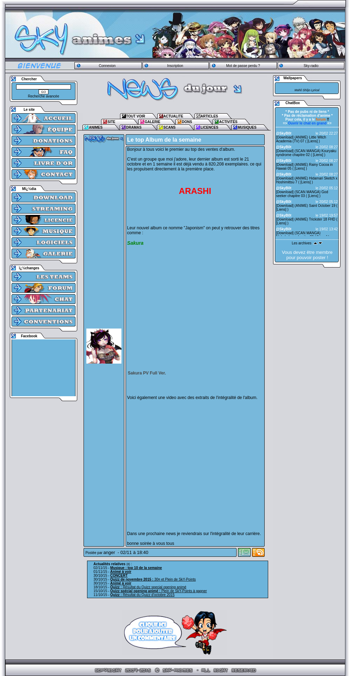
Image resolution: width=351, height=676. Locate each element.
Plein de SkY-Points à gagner (158, 591)
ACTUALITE (173, 116)
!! (322, 119)
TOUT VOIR (135, 116)
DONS (187, 122)
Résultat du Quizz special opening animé (148, 587)
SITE (111, 122)
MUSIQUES (247, 127)
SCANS (169, 127)
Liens (313, 141)
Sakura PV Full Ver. (147, 373)
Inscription (175, 66)
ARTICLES (209, 116)
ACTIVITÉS (228, 122)
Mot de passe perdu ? (243, 66)
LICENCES (209, 127)
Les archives (301, 243)
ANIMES (95, 127)
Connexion (107, 66)
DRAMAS (133, 127)
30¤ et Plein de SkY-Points (153, 579)
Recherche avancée (43, 96)
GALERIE (152, 122)
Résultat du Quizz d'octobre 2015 (142, 595)
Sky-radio (311, 66)
